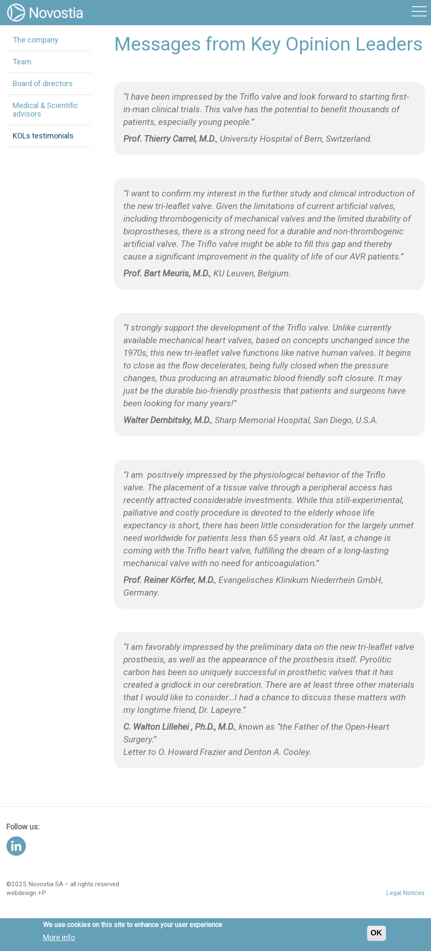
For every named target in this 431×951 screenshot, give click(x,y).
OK (376, 936)
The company (36, 39)
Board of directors (43, 83)
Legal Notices (405, 893)
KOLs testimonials (43, 135)
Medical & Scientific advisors (45, 109)
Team (22, 61)
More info (59, 940)
